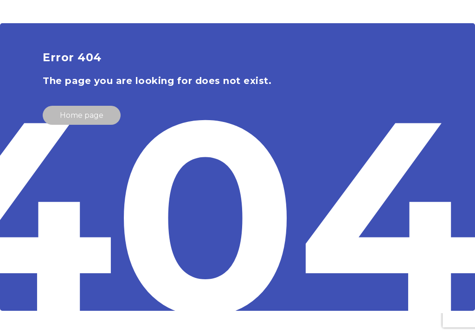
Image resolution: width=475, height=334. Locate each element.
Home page (81, 115)
